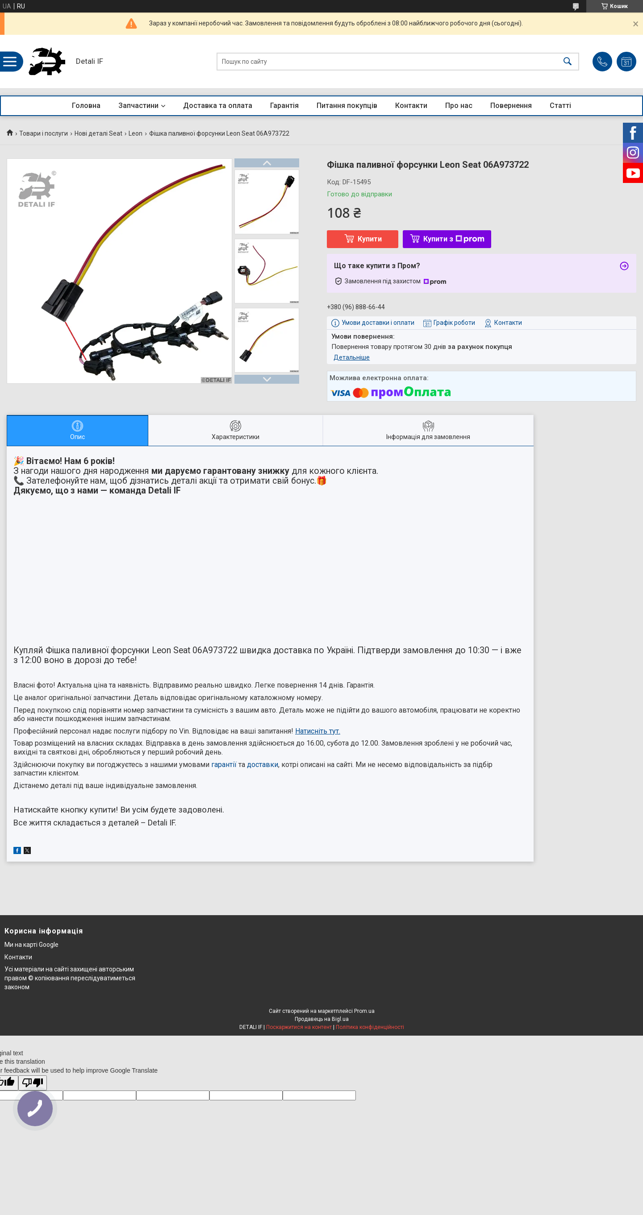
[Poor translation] (32, 1083)
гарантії (224, 764)
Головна (86, 105)
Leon (135, 133)
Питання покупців (347, 105)
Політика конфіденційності (370, 1027)
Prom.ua (364, 1011)
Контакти (411, 105)
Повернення (511, 105)
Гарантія (284, 105)
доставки (262, 764)
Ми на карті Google (31, 944)
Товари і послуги (43, 133)
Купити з (453, 239)
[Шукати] (567, 62)
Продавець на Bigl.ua (322, 1019)
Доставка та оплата (217, 105)
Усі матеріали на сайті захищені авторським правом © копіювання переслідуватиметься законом (69, 978)
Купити (370, 239)
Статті (560, 105)
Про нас (458, 105)
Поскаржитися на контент (299, 1027)
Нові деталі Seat (98, 133)
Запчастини (138, 105)
